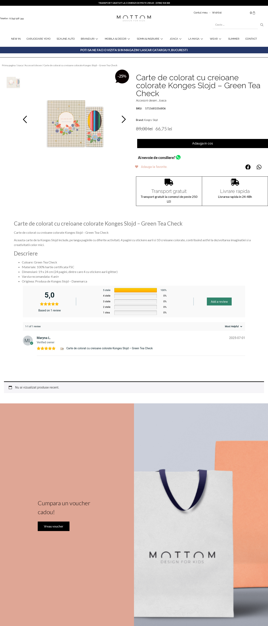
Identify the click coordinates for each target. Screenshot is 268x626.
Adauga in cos (202, 143)
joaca (176, 38)
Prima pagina (8, 65)
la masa (196, 38)
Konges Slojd (151, 120)
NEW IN (16, 38)
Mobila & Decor (118, 38)
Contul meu (201, 12)
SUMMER (233, 38)
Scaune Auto (66, 38)
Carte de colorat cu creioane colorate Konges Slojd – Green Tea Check (109, 343)
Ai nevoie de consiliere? (156, 157)
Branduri (90, 38)
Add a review (219, 297)
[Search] (262, 25)
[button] (248, 167)
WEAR (216, 38)
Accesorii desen (33, 65)
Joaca (20, 65)
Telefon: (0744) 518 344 (12, 18)
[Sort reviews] (233, 321)
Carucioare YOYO (39, 38)
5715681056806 (151, 108)
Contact (251, 38)
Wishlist (217, 12)
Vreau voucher (53, 534)
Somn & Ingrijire (150, 38)
